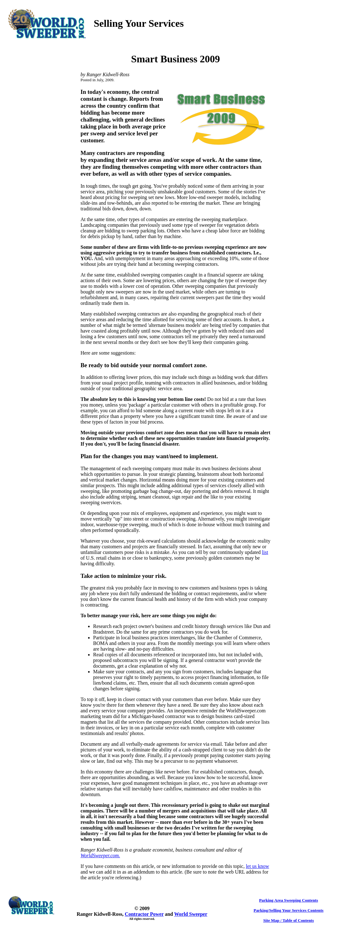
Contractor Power (144, 914)
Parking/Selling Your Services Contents (288, 910)
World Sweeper (190, 914)
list (265, 552)
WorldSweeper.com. (100, 855)
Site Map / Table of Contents (288, 920)
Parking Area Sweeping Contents (288, 900)
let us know (257, 866)
